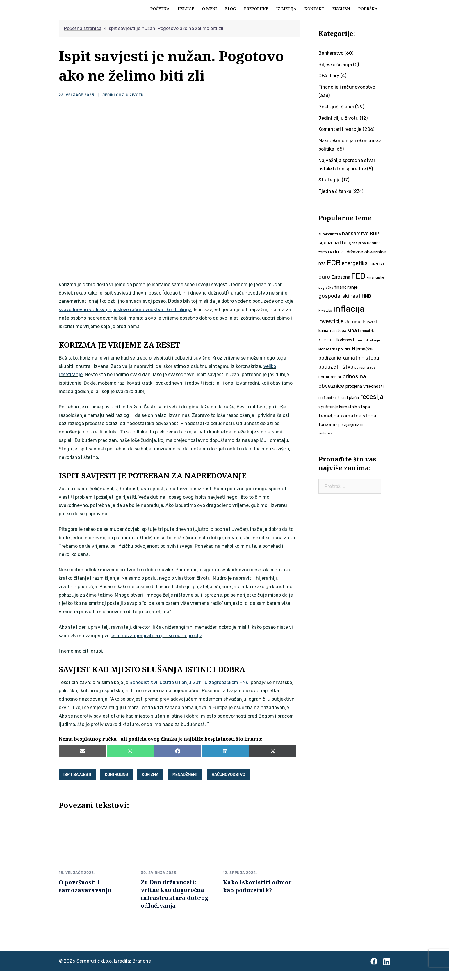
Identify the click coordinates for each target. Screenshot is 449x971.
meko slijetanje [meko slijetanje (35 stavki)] (368, 340)
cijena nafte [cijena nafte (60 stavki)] (332, 242)
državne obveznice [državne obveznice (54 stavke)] (366, 252)
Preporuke (256, 8)
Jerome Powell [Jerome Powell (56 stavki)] (361, 321)
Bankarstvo (330, 53)
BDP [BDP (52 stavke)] (374, 233)
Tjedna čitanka (334, 191)
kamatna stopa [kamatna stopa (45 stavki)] (332, 330)
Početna (160, 8)
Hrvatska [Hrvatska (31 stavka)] (325, 311)
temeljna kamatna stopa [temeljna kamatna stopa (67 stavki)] (347, 416)
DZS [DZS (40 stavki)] (322, 264)
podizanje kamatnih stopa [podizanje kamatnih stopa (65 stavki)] (348, 358)
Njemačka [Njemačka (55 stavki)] (362, 349)
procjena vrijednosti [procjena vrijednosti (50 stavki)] (364, 386)
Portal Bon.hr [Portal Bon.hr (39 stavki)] (329, 377)
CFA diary (328, 75)
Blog (230, 8)
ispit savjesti (77, 774)
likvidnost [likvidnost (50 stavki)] (345, 340)
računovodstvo (228, 774)
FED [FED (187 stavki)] (358, 276)
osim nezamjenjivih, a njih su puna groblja (156, 635)
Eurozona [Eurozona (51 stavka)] (340, 277)
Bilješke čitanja (335, 64)
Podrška (367, 8)
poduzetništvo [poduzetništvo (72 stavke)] (335, 367)
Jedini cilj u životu (122, 95)
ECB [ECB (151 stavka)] (334, 262)
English (341, 8)
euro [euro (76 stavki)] (324, 277)
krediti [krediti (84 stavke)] (326, 339)
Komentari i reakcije (339, 129)
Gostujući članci (336, 107)
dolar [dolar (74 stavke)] (339, 252)
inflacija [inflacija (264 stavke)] (348, 309)
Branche (141, 961)
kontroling (116, 774)
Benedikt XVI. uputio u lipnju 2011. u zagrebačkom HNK (188, 682)
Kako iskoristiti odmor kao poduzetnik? (257, 886)
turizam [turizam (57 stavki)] (326, 424)
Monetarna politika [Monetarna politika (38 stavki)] (334, 349)
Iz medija (286, 8)
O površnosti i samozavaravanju (85, 886)
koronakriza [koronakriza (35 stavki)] (367, 331)
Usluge (186, 8)
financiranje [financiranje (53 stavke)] (346, 287)
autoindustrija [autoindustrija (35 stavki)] (329, 234)
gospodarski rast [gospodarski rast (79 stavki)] (339, 296)
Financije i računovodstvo (346, 87)
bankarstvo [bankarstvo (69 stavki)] (355, 233)
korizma (150, 774)
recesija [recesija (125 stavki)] (372, 397)
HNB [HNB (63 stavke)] (366, 296)
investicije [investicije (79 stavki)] (331, 321)
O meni (209, 8)
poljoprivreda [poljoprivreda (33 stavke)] (364, 367)
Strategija (329, 180)
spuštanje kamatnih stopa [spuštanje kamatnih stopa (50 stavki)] (344, 407)
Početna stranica (82, 28)
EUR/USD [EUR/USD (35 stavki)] (376, 264)
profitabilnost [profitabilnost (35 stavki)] (329, 398)
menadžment (185, 774)
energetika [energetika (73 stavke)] (355, 263)
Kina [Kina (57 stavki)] (352, 330)
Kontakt (314, 8)
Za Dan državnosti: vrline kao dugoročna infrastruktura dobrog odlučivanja (174, 894)
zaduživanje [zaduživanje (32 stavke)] (328, 433)
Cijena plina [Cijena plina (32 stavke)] (357, 243)
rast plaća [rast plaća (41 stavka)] (350, 397)
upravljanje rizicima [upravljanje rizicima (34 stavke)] (352, 425)
